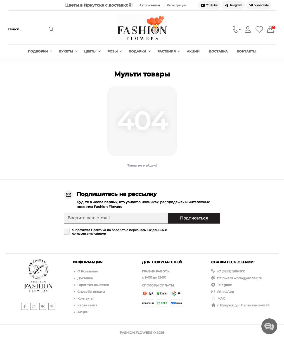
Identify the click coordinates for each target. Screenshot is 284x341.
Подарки (140, 51)
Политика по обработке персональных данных (127, 230)
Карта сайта (87, 305)
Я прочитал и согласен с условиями (119, 231)
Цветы (92, 51)
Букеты (68, 51)
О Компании (87, 271)
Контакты (246, 51)
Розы (114, 51)
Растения (168, 51)
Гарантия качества (93, 285)
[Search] (51, 29)
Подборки (40, 51)
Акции (193, 51)
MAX (221, 298)
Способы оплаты (91, 292)
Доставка (218, 51)
